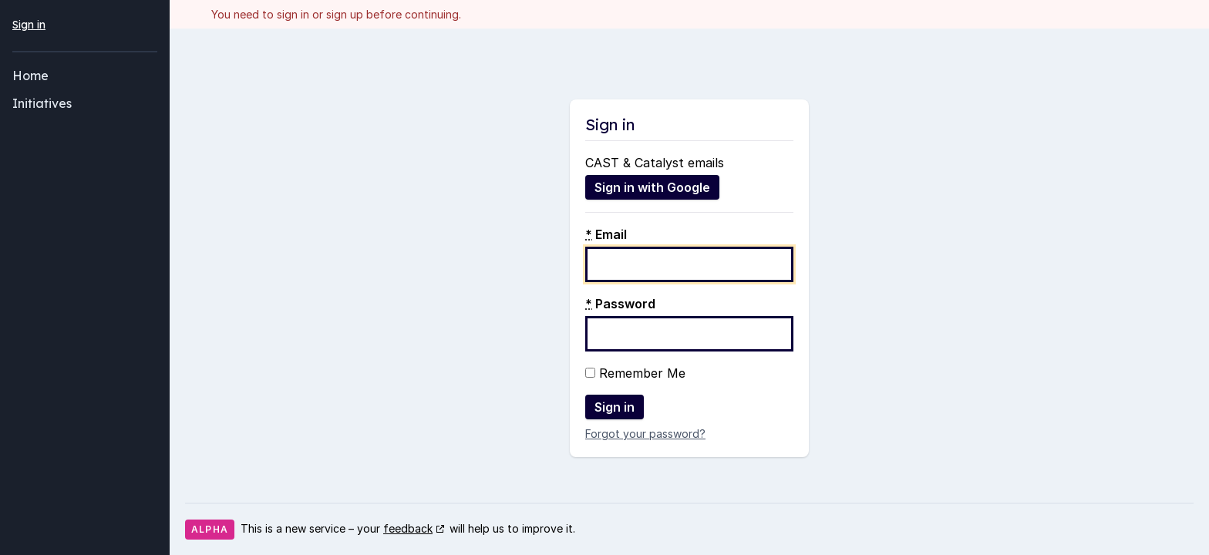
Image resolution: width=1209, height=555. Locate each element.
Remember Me (635, 373)
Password (620, 303)
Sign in (28, 25)
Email (606, 234)
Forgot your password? (645, 433)
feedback (408, 528)
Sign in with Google (652, 187)
